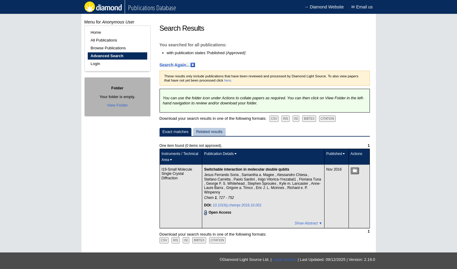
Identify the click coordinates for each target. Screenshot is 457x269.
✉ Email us (362, 7)
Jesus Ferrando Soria (221, 175)
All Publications (104, 40)
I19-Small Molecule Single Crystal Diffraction (177, 173)
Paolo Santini (244, 179)
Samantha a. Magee (258, 175)
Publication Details (219, 154)
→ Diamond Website (324, 7)
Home (96, 32)
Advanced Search (107, 56)
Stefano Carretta (217, 179)
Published (334, 154)
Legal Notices (285, 259)
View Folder (117, 105)
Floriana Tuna (310, 179)
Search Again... (175, 65)
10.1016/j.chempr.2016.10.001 (237, 205)
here (227, 80)
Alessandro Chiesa (292, 175)
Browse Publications (108, 48)
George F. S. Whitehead (225, 183)
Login (95, 63)
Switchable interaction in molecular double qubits (246, 169)
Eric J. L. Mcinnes (270, 188)
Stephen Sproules (262, 183)
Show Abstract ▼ (308, 223)
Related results (209, 131)
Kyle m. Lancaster (294, 183)
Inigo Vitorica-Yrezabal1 (277, 179)
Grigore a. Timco (240, 188)
